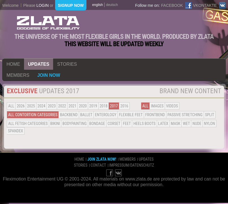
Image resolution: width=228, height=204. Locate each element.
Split (209, 114)
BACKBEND (68, 114)
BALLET (86, 114)
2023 (52, 106)
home (13, 64)
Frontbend (155, 114)
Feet (127, 123)
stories (67, 64)
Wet (186, 123)
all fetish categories (28, 123)
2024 (41, 106)
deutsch (112, 5)
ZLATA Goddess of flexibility (48, 22)
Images (157, 106)
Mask (176, 123)
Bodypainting (74, 123)
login (42, 5)
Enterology (105, 114)
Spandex (15, 131)
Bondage (97, 123)
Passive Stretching (185, 114)
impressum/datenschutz (131, 165)
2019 (93, 106)
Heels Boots (144, 123)
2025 (31, 106)
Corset (114, 123)
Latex (163, 123)
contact (98, 165)
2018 (104, 106)
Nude (196, 123)
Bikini (55, 123)
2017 (114, 106)
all (11, 106)
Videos (172, 106)
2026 (21, 106)
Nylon (209, 123)
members (17, 75)
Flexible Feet (131, 114)
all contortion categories (32, 114)
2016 (124, 106)
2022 (62, 106)
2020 (83, 106)
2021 (73, 106)
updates (38, 64)
